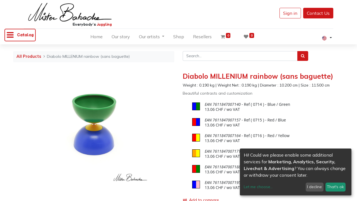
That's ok (335, 186)
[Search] (302, 56)
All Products (28, 56)
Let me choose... (258, 186)
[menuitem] (96, 37)
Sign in (290, 13)
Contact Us (318, 13)
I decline (314, 186)
